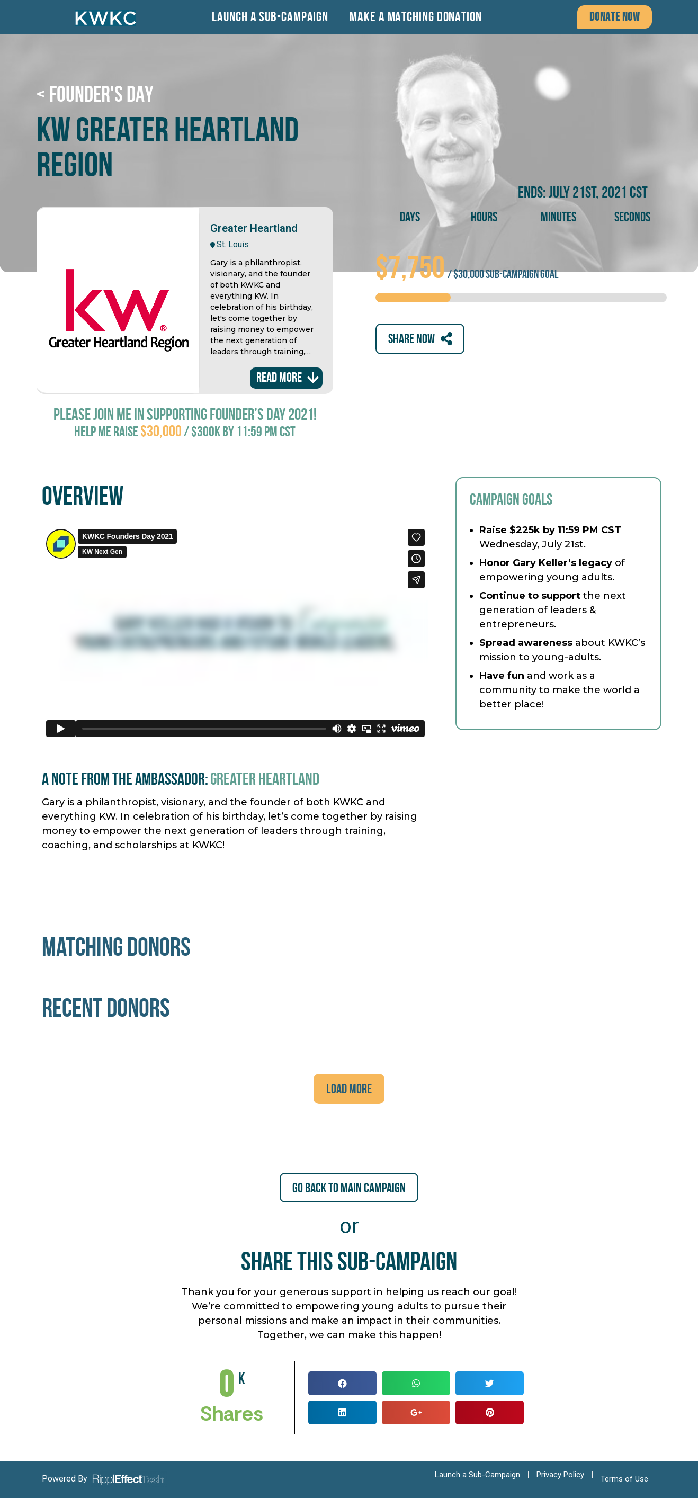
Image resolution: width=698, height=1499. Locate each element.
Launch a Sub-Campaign (270, 16)
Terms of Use (624, 1480)
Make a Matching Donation (416, 16)
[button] (614, 17)
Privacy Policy (560, 1476)
